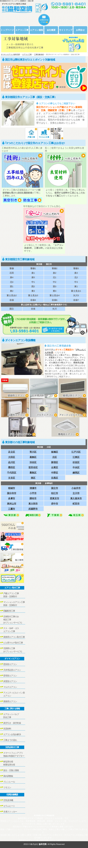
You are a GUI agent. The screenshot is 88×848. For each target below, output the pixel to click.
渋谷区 (33, 462)
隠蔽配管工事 (9, 611)
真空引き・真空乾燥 (12, 723)
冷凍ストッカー (10, 811)
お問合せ (80, 30)
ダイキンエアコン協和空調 (10, 54)
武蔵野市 (33, 509)
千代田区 (11, 472)
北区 (54, 457)
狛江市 (54, 493)
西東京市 (54, 498)
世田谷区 (33, 467)
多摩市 (11, 498)
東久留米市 (76, 498)
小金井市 (76, 488)
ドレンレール (9, 782)
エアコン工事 (21, 30)
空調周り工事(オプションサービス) (12, 650)
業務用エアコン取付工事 (14, 637)
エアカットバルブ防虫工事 (11, 716)
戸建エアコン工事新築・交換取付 (11, 595)
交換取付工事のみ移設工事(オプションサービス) (12, 619)
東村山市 (11, 503)
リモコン (7, 787)
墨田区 (11, 467)
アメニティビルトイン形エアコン (14, 694)
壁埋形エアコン (10, 675)
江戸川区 (76, 452)
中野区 (54, 472)
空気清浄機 (8, 800)
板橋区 (54, 452)
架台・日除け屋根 (11, 770)
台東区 (54, 467)
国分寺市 (11, 493)
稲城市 (11, 488)
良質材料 (7, 728)
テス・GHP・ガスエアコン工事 (11, 630)
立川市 (76, 493)
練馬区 (76, 472)
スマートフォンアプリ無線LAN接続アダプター (13, 754)
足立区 (11, 452)
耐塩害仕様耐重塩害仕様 (9, 763)
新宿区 (54, 462)
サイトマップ (65, 30)
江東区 (76, 457)
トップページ (7, 30)
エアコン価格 (36, 30)
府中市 (54, 503)
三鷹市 (11, 509)
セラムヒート (9, 806)
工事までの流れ (10, 740)
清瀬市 (33, 488)
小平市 (33, 493)
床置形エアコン (10, 681)
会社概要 (51, 30)
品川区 (11, 462)
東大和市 (33, 503)
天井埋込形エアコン (12, 670)
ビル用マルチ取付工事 (13, 643)
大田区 (11, 457)
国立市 (54, 488)
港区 (33, 478)
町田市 (76, 503)
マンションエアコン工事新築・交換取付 (14, 603)
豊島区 (33, 472)
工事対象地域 (39, 54)
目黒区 (54, 478)
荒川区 (33, 452)
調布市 (33, 498)
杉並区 (76, 462)
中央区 (76, 467)
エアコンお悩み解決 (12, 734)
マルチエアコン (10, 687)
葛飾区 (33, 457)
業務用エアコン (10, 701)
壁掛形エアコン (10, 664)
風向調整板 (8, 776)
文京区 (11, 478)
